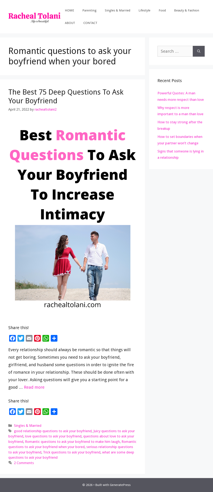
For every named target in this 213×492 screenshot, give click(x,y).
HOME (69, 10)
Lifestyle (144, 10)
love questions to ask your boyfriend (53, 436)
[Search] (199, 51)
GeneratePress (120, 485)
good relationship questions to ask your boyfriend (53, 431)
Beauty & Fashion (186, 10)
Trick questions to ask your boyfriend (71, 452)
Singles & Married (117, 10)
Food (162, 10)
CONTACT (90, 23)
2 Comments (24, 463)
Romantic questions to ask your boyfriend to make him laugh (72, 442)
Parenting (89, 10)
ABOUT (70, 23)
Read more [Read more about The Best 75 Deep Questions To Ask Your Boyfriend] (34, 387)
